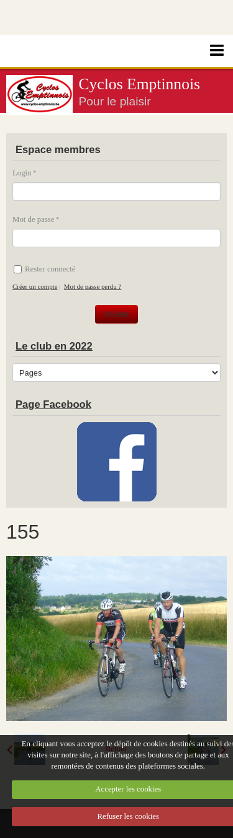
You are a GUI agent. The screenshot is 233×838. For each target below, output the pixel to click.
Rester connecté (44, 269)
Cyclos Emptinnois (140, 84)
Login (22, 173)
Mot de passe (33, 219)
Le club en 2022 (54, 346)
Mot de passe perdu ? (92, 286)
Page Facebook (53, 404)
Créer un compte (34, 286)
